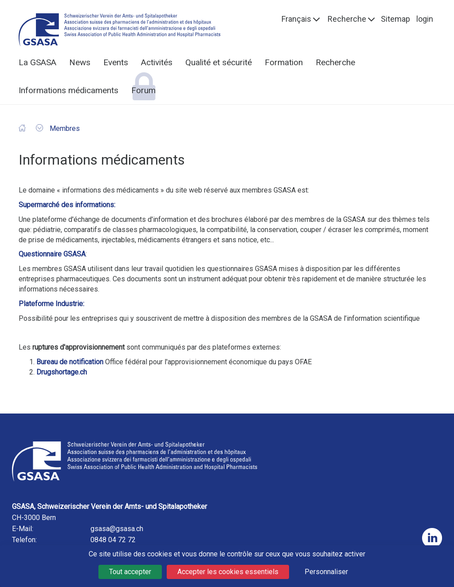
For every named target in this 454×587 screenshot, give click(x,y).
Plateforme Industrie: (51, 303)
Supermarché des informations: (67, 205)
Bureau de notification (69, 362)
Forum (143, 90)
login (424, 19)
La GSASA (37, 62)
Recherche (347, 19)
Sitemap (395, 19)
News (79, 62)
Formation (284, 62)
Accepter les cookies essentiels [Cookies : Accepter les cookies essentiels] (227, 571)
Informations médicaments (68, 90)
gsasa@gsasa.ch (116, 528)
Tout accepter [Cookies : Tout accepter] (130, 571)
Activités (156, 62)
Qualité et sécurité (218, 62)
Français (296, 19)
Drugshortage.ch (61, 372)
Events (115, 62)
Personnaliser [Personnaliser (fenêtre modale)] (326, 571)
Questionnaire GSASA (52, 254)
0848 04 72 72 (113, 540)
